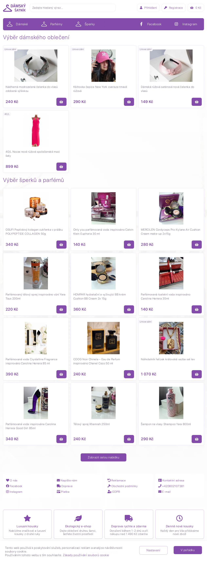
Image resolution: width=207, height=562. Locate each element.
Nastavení (153, 550)
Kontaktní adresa (172, 480)
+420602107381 (173, 486)
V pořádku (188, 550)
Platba (64, 492)
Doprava (65, 486)
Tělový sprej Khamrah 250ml (91, 424)
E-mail (165, 492)
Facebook (15, 486)
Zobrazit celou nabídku (103, 457)
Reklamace (118, 480)
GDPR (114, 492)
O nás (12, 480)
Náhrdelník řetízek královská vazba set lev (168, 359)
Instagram (15, 492)
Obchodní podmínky (124, 486)
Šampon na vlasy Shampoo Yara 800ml (166, 424)
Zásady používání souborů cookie (86, 555)
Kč (195, 7)
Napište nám (68, 480)
